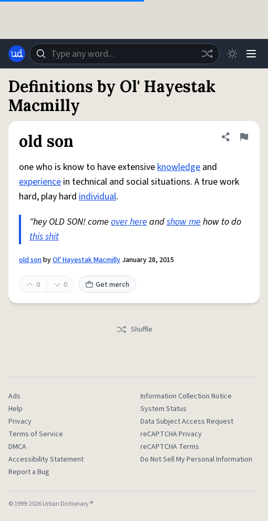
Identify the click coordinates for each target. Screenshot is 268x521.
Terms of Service (35, 434)
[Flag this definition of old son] (243, 136)
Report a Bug (28, 472)
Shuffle (134, 329)
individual (97, 196)
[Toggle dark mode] (232, 53)
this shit (44, 236)
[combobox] (124, 53)
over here (129, 221)
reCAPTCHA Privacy (171, 434)
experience (40, 181)
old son (30, 260)
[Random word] (207, 53)
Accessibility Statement (46, 459)
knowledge (178, 167)
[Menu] (251, 53)
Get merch (107, 284)
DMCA (17, 447)
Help (15, 409)
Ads (14, 396)
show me (184, 221)
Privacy (20, 421)
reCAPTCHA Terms (169, 447)
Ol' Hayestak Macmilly (86, 260)
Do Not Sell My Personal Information (196, 459)
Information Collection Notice (186, 396)
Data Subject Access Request (186, 421)
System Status (163, 409)
